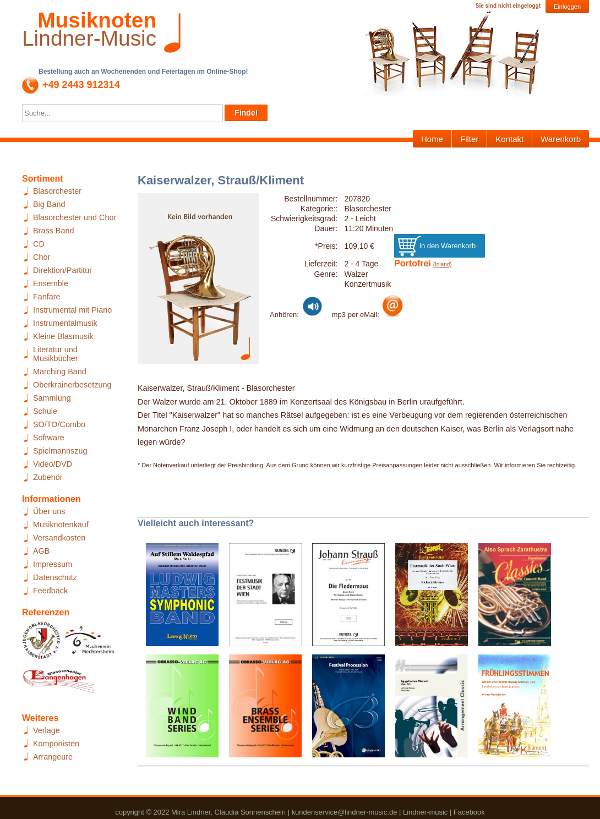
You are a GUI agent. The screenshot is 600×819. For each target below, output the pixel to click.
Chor (41, 257)
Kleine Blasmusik (63, 336)
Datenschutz (55, 577)
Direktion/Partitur (62, 270)
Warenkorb (561, 139)
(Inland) (442, 264)
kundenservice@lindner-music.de (344, 812)
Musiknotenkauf (61, 524)
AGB (41, 551)
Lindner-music (425, 812)
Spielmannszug (60, 450)
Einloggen (567, 6)
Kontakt (509, 139)
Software (48, 437)
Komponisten (56, 743)
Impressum (52, 564)
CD (39, 243)
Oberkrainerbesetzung (72, 384)
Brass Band (53, 230)
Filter (469, 139)
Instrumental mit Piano (72, 309)
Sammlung (52, 398)
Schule (45, 411)
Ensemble (50, 283)
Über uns (49, 511)
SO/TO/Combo (59, 424)
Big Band (49, 204)
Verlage (46, 730)
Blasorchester (57, 191)
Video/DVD (52, 464)
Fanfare (47, 296)
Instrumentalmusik (65, 323)
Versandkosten (59, 537)
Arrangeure (53, 756)
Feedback (50, 590)
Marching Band (59, 371)
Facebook (469, 812)
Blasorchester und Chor (74, 217)
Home (432, 139)
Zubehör (48, 477)
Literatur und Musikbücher (55, 354)
